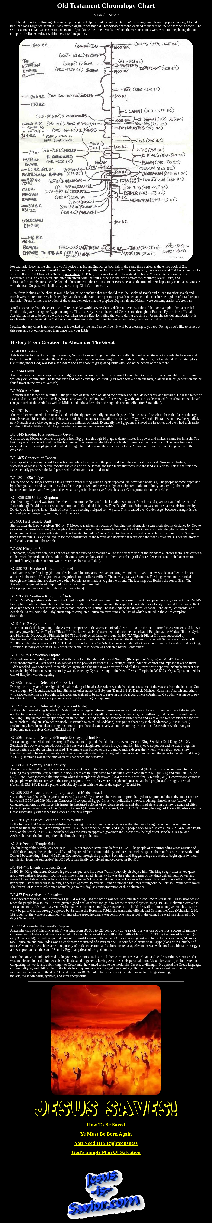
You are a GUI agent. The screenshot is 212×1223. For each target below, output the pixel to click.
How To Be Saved (106, 1124)
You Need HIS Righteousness (106, 1143)
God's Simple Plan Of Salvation (106, 1152)
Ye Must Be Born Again (106, 1134)
